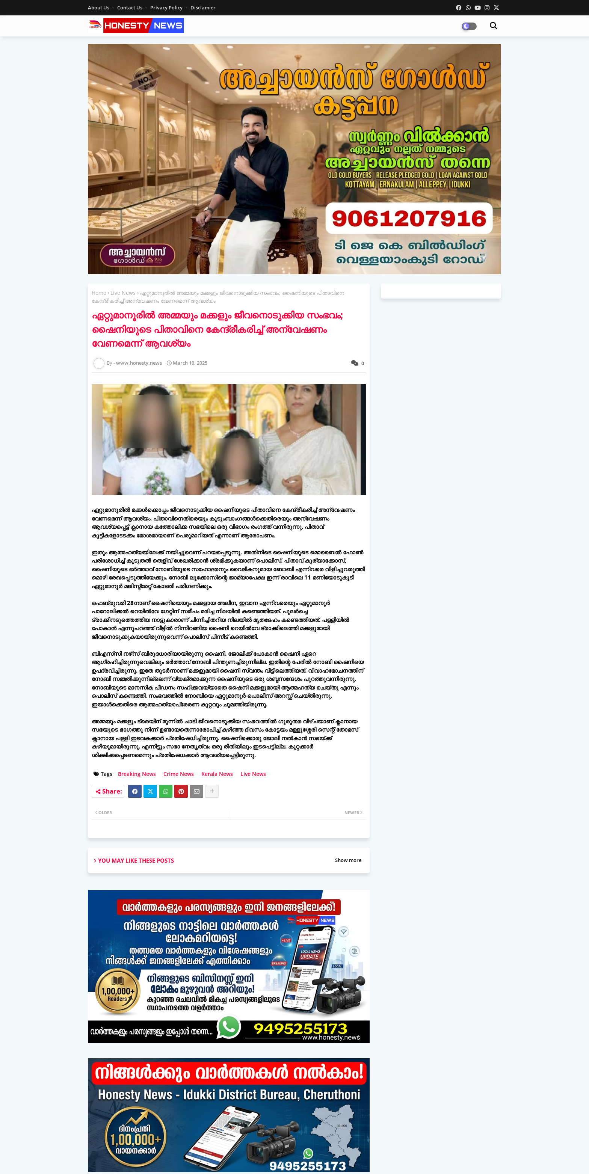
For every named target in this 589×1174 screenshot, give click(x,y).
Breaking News (137, 773)
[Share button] (212, 791)
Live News (123, 292)
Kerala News (217, 773)
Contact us (130, 7)
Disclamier (203, 7)
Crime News (178, 773)
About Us (99, 7)
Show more (348, 860)
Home (99, 292)
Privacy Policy (167, 7)
